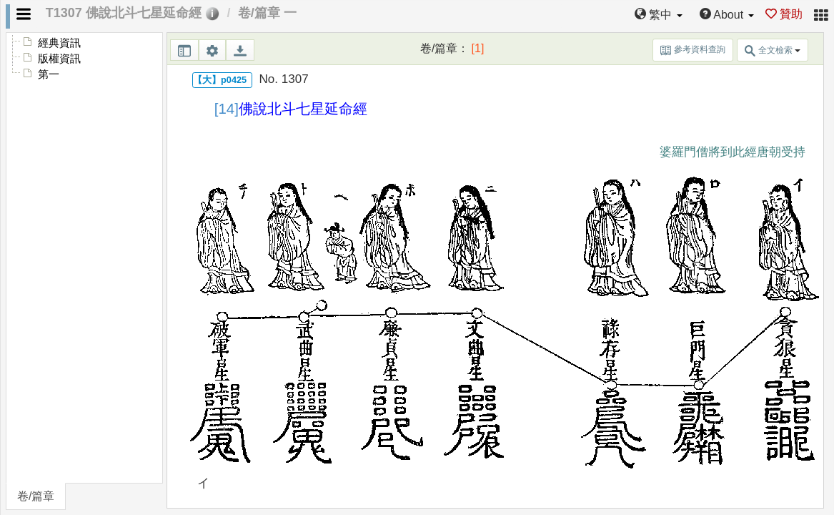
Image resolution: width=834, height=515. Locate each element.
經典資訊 (59, 43)
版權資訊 (59, 58)
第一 (48, 74)
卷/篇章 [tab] (35, 496)
